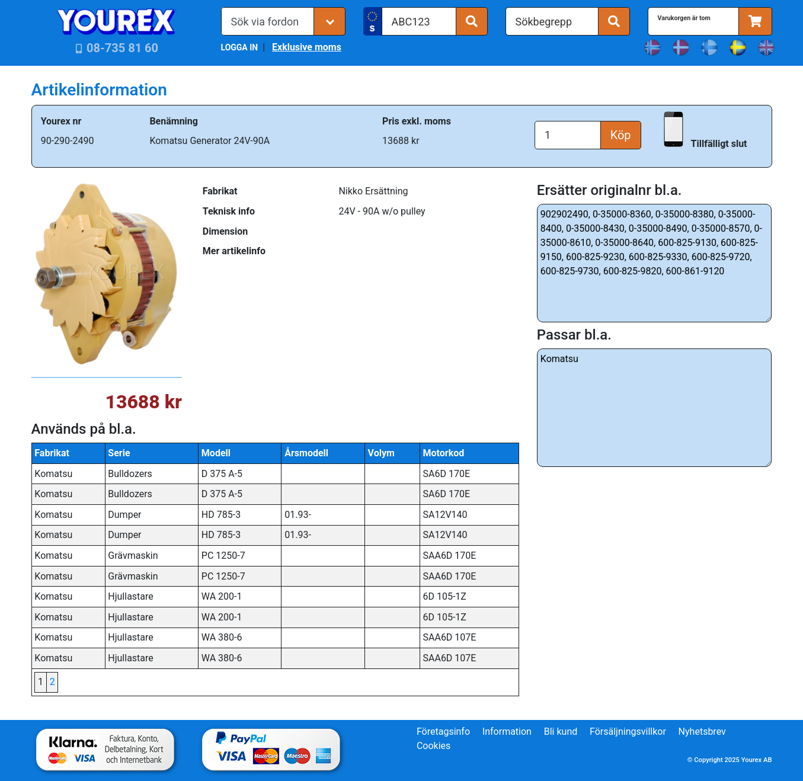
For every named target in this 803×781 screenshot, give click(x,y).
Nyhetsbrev (702, 731)
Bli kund (561, 731)
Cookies (433, 745)
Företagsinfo (443, 731)
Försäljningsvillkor (628, 731)
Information (507, 731)
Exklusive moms (306, 47)
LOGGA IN (239, 47)
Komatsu (654, 407)
